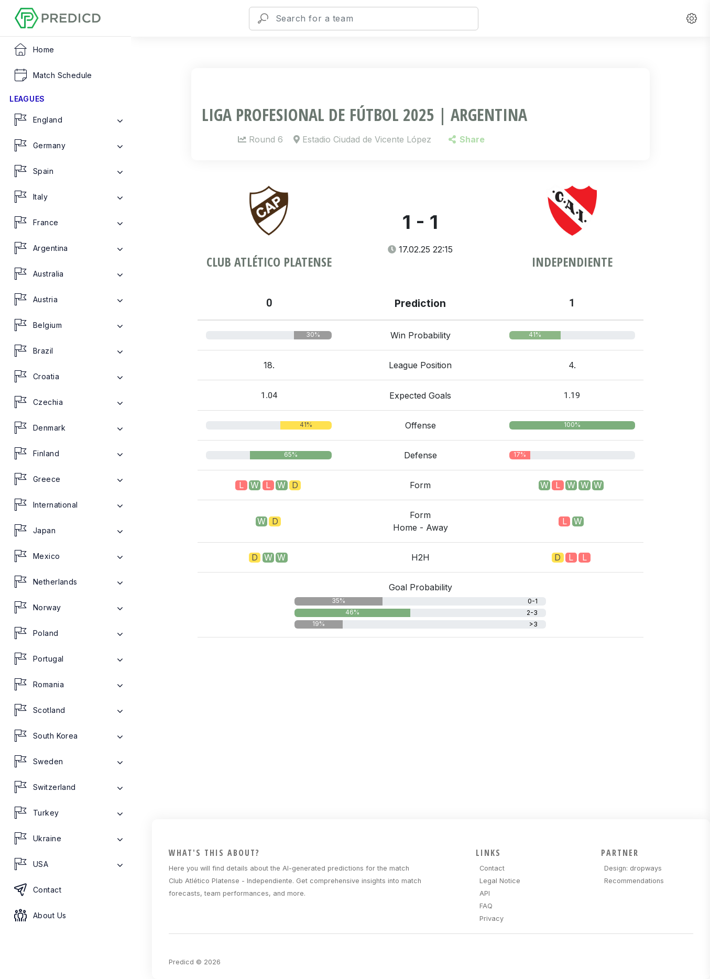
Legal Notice (499, 881)
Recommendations (634, 881)
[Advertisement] (427, 745)
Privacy (491, 918)
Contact (492, 868)
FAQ (486, 906)
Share (467, 139)
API (484, 893)
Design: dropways (633, 868)
